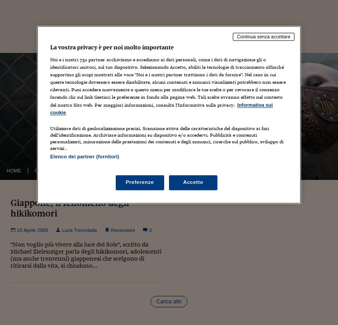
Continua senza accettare (263, 36)
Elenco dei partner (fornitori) (84, 156)
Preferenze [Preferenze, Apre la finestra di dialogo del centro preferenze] (140, 182)
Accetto (193, 182)
